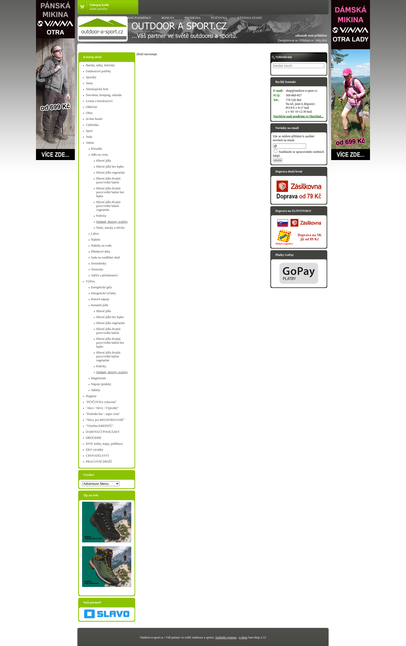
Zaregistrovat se (288, 40)
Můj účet (321, 40)
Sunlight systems (226, 637)
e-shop (243, 637)
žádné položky (99, 9)
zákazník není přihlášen (311, 35)
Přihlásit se (307, 40)
